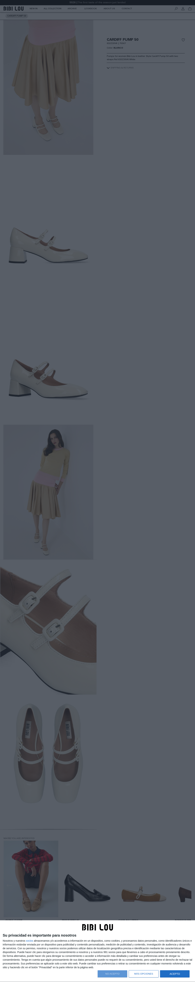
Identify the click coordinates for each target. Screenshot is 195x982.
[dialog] (97, 951)
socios (29, 940)
